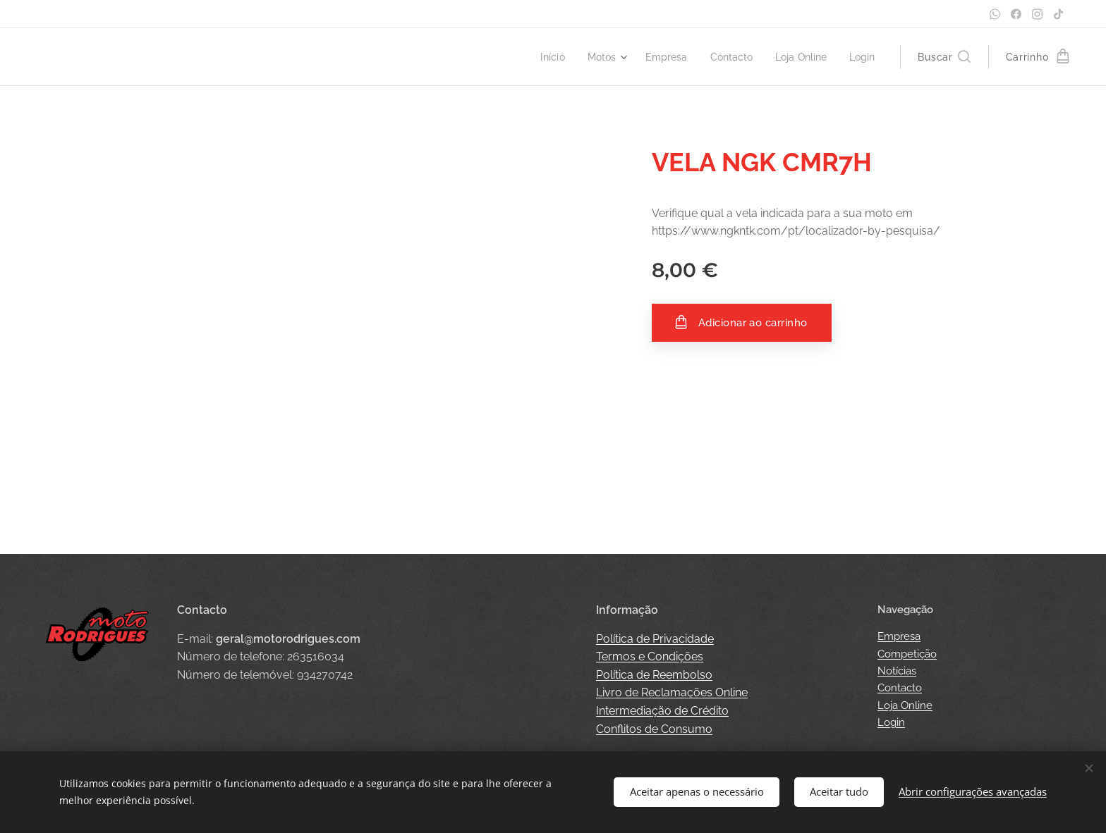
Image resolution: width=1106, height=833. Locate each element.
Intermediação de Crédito (662, 710)
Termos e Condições (649, 656)
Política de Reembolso (654, 674)
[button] (944, 57)
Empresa (898, 636)
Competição (907, 654)
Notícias (896, 671)
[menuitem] (539, 57)
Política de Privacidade (655, 639)
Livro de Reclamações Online (672, 692)
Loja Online (904, 705)
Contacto (899, 687)
